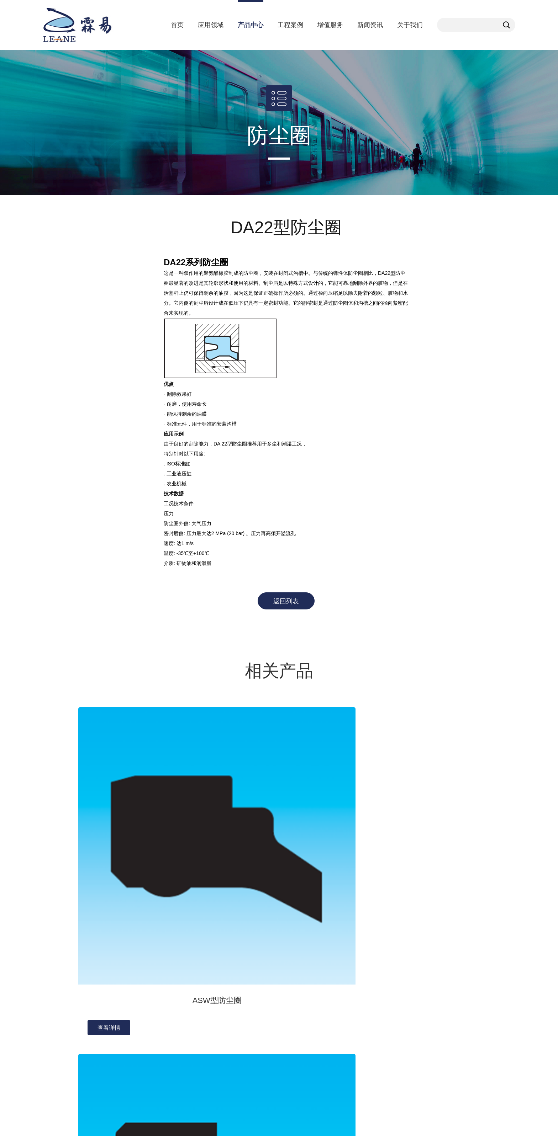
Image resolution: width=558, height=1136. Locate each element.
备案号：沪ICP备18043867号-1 (201, 1123)
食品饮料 (192, 999)
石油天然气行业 (200, 1009)
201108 (403, 1006)
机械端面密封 (286, 1039)
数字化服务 (348, 959)
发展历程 (88, 969)
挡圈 (276, 989)
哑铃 (276, 979)
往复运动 (281, 1009)
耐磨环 (278, 969)
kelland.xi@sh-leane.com (422, 960)
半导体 (190, 1019)
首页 (177, 24)
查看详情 (109, 840)
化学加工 (192, 969)
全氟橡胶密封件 (288, 999)
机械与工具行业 (200, 1029)
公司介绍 (88, 959)
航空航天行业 (197, 1079)
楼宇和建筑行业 (200, 1049)
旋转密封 (281, 1019)
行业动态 (140, 969)
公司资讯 (140, 959)
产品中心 (250, 24)
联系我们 (88, 979)
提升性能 (346, 989)
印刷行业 (192, 1069)
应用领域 (210, 24)
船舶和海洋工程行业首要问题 (215, 1059)
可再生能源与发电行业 (207, 1039)
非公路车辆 (195, 989)
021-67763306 (410, 972)
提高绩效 (346, 979)
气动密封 (281, 1029)
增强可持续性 (350, 969)
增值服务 (330, 24)
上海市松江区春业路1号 (421, 983)
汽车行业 (192, 959)
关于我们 (410, 24)
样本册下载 (348, 999)
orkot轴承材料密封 (291, 959)
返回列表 (286, 601)
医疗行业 (192, 979)
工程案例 (290, 24)
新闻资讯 (370, 24)
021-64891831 (410, 994)
